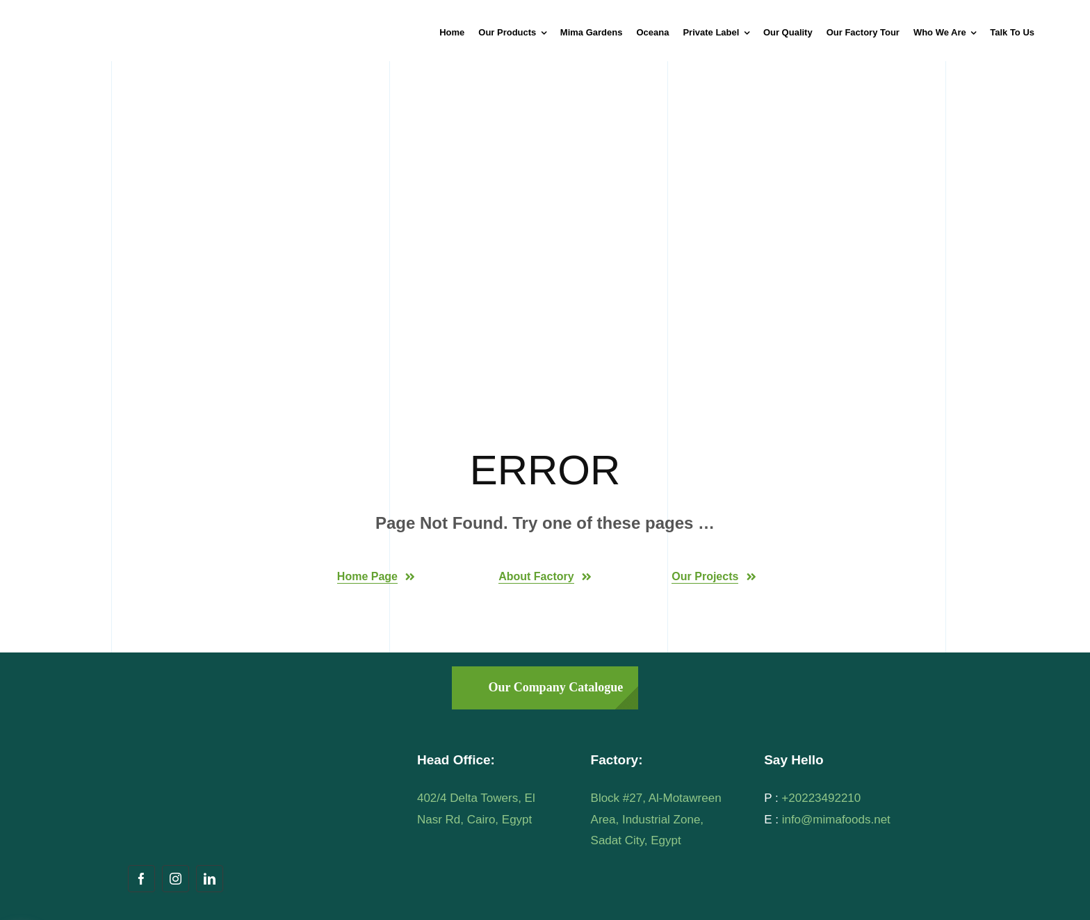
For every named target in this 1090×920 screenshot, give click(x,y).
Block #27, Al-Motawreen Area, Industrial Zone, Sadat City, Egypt (656, 819)
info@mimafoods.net (836, 819)
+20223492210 (821, 798)
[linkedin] (209, 878)
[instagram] (175, 878)
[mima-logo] (135, 16)
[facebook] (141, 878)
